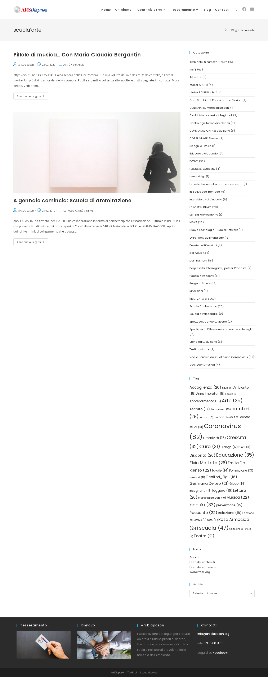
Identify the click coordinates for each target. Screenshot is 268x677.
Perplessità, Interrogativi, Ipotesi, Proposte (218, 268)
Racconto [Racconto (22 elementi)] (203, 512)
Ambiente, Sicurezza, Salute (208, 62)
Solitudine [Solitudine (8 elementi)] (237, 529)
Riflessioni (196, 291)
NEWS (89, 210)
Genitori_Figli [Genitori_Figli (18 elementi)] (221, 477)
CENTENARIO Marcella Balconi (209, 108)
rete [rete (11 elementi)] (212, 520)
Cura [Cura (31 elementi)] (209, 446)
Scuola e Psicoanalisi (203, 314)
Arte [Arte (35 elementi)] (232, 400)
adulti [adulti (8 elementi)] (227, 387)
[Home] (225, 30)
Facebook (220, 653)
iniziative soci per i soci (204, 192)
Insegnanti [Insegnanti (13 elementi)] (200, 491)
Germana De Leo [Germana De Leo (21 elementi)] (209, 483)
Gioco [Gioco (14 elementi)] (237, 483)
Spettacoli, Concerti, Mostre (208, 322)
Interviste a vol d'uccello (205, 199)
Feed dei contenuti (202, 562)
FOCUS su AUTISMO (202, 169)
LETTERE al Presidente (203, 215)
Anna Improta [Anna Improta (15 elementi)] (210, 393)
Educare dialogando (203, 154)
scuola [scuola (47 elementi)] (214, 528)
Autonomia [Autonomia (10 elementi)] (220, 409)
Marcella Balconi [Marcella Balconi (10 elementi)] (212, 497)
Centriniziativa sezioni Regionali (210, 115)
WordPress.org (199, 572)
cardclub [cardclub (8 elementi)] (206, 417)
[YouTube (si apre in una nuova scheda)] (252, 9)
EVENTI (193, 161)
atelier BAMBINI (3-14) (204, 92)
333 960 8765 (214, 643)
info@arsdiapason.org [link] (213, 634)
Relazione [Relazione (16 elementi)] (229, 512)
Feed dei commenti (202, 567)
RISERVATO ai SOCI (202, 299)
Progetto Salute (200, 283)
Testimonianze (199, 349)
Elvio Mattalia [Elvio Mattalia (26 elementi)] (208, 463)
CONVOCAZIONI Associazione (209, 131)
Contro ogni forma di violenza (209, 123)
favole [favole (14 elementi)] (220, 470)
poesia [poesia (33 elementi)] (202, 505)
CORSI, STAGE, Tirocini (204, 138)
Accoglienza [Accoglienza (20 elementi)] (205, 387)
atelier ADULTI (198, 85)
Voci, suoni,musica (202, 365)
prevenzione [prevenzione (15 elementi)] (229, 505)
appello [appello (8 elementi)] (231, 394)
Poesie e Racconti (201, 276)
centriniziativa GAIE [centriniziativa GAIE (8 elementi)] (227, 417)
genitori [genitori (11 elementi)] (197, 477)
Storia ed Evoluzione (203, 342)
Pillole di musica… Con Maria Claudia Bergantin (77, 54)
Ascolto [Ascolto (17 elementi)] (199, 409)
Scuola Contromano (203, 306)
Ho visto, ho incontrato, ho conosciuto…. (216, 184)
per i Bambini (198, 261)
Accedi (194, 557)
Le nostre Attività (73, 210)
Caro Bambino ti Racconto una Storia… (215, 100)
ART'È (66, 65)
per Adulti (78, 65)
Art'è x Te (195, 77)
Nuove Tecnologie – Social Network (213, 230)
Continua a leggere (32, 95)
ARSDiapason (26, 65)
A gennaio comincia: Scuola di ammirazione (72, 200)
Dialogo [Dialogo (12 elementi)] (229, 447)
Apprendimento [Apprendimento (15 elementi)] (205, 401)
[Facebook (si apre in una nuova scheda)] (244, 9)
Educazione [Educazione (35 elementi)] (235, 455)
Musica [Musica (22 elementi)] (238, 497)
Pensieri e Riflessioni (203, 245)
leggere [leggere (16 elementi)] (222, 490)
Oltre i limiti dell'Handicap (206, 238)
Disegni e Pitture (200, 146)
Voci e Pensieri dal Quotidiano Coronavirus (218, 357)
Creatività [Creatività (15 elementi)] (214, 438)
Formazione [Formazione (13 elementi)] (241, 470)
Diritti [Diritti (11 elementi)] (244, 447)
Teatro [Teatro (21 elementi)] (204, 535)
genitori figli (197, 176)
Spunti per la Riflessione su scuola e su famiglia (221, 329)
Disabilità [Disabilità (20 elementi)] (202, 455)
